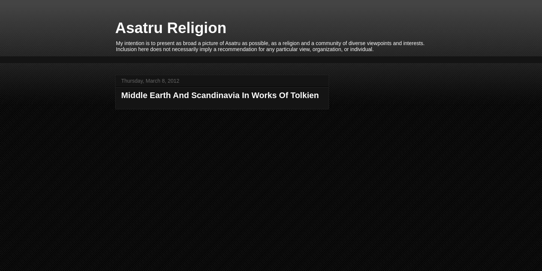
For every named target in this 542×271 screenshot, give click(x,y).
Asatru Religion (171, 28)
